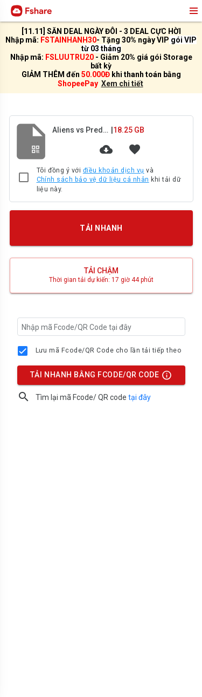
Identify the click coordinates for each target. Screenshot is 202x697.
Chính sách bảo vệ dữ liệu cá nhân (93, 179)
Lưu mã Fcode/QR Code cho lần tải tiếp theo (109, 350)
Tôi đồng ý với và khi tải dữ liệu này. (109, 179)
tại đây (139, 397)
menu (193, 10)
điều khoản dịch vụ (113, 170)
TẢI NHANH (100, 228)
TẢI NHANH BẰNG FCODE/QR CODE (98, 377)
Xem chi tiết (122, 83)
